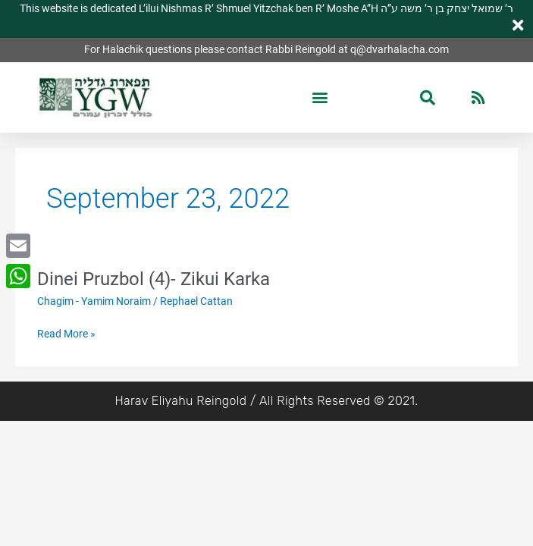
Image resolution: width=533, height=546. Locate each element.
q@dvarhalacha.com (399, 49)
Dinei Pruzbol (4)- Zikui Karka (153, 279)
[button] (320, 97)
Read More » (66, 334)
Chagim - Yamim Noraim (94, 301)
